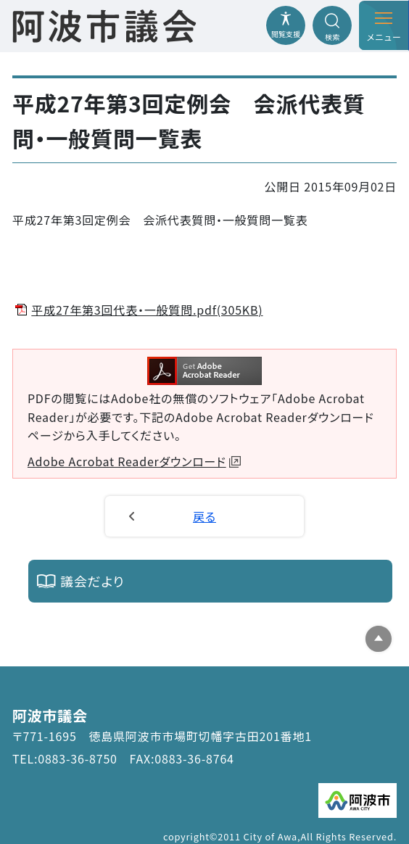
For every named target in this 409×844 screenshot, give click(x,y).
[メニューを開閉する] (383, 25)
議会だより (92, 580)
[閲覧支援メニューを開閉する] (285, 25)
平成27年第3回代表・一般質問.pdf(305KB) (147, 309)
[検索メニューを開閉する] (332, 25)
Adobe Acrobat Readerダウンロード (134, 461)
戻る (204, 516)
